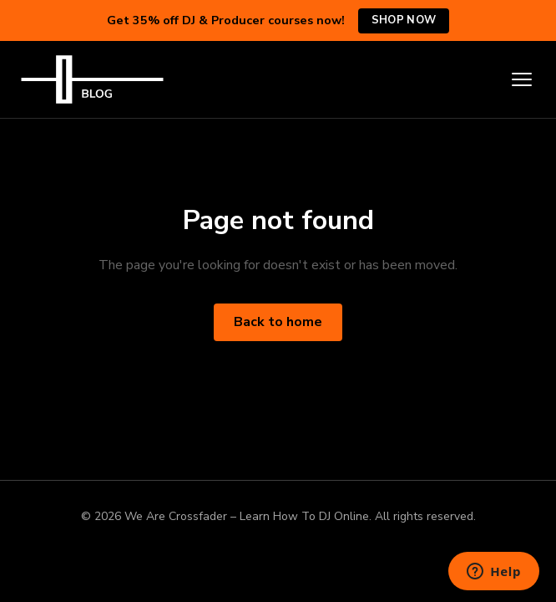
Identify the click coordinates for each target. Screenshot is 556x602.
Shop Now (404, 20)
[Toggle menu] (522, 79)
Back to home (278, 322)
